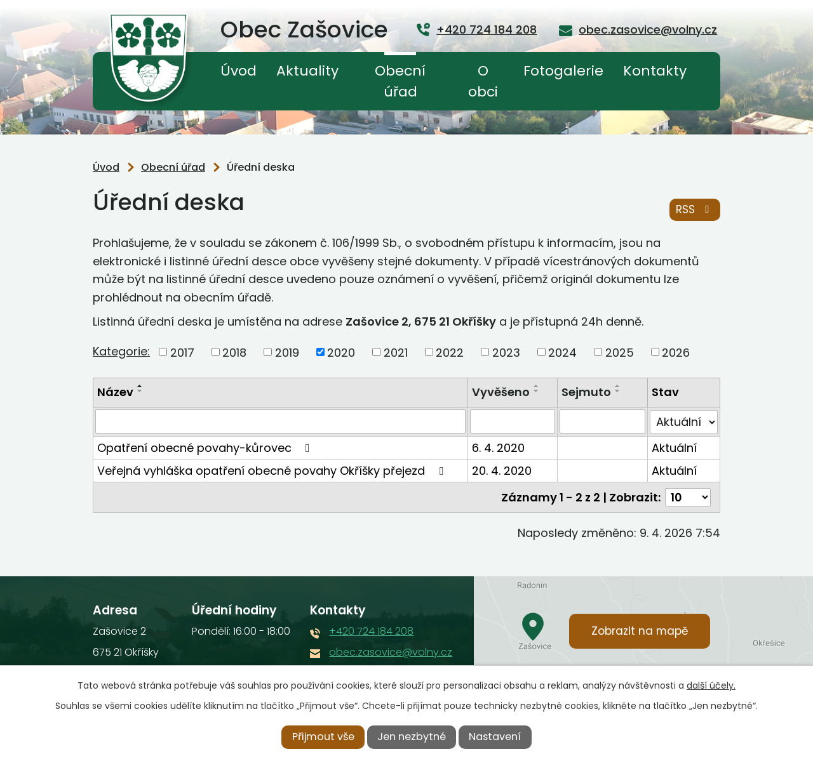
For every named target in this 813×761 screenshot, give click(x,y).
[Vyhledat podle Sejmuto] (603, 421)
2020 (341, 352)
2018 (234, 352)
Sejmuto (587, 392)
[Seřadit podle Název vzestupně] (140, 385)
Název (115, 392)
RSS (695, 209)
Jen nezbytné (411, 736)
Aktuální (674, 447)
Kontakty (655, 71)
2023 (506, 352)
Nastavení (495, 736)
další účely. (711, 685)
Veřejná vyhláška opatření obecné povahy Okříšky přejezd (272, 470)
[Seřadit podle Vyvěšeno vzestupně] (537, 385)
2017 (182, 352)
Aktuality (307, 71)
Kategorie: (121, 351)
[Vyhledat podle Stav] (684, 421)
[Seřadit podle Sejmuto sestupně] (619, 391)
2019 (287, 352)
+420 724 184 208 (371, 630)
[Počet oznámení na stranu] (688, 496)
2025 (619, 352)
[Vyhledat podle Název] (280, 421)
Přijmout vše (323, 736)
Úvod (238, 71)
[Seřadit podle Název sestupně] (140, 391)
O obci (483, 81)
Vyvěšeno (501, 392)
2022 (450, 352)
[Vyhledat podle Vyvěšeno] (513, 421)
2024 (562, 352)
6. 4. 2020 (498, 447)
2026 (676, 352)
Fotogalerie (563, 71)
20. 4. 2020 (502, 470)
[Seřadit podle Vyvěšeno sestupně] (537, 391)
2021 (396, 352)
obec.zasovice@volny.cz (390, 651)
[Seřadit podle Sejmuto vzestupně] (619, 385)
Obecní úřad (400, 81)
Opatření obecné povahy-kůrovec (206, 447)
